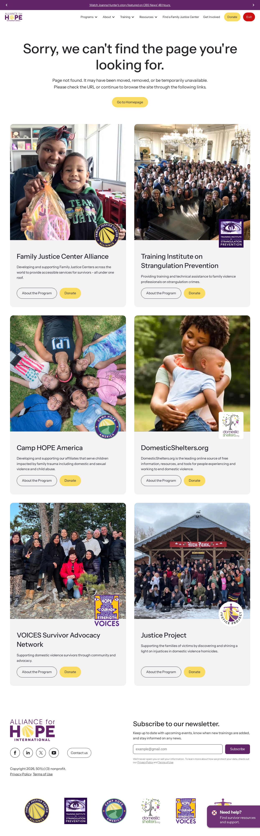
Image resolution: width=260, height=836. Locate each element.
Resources (149, 16)
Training (127, 16)
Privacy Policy (21, 774)
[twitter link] (41, 753)
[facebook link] (15, 753)
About (109, 16)
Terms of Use (43, 774)
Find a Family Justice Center (181, 17)
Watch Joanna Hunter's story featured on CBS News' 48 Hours (136, 5)
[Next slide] (253, 5)
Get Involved (211, 17)
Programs (90, 16)
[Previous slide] (6, 5)
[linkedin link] (28, 753)
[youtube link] (54, 753)
